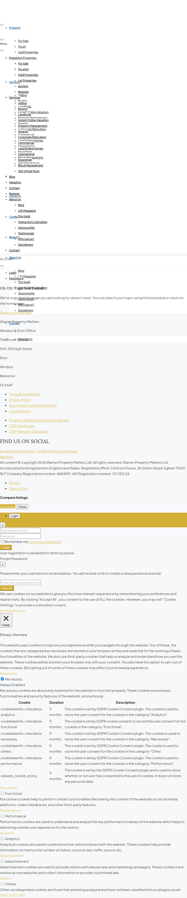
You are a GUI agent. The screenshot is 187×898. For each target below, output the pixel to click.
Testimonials (26, 233)
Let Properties (27, 58)
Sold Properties (28, 52)
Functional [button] (8, 787)
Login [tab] (14, 516)
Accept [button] (20, 610)
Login (6, 547)
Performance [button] (10, 810)
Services (14, 97)
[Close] (2, 524)
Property (15, 58)
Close (22, 507)
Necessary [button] (8, 673)
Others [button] (5, 878)
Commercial (26, 142)
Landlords (24, 114)
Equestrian (25, 159)
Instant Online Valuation (33, 112)
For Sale (23, 41)
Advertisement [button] (12, 855)
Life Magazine (27, 276)
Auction (23, 86)
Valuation (15, 182)
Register (23, 92)
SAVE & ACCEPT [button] (13, 895)
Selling (22, 95)
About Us (15, 257)
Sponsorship (26, 293)
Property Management (32, 125)
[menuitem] (12, 273)
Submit (7, 588)
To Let (22, 46)
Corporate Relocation (32, 129)
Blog (21, 270)
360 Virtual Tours (28, 171)
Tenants (23, 131)
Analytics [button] (7, 833)
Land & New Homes (30, 148)
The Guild (24, 282)
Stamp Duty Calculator (32, 222)
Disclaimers (25, 244)
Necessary (13, 679)
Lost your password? (45, 541)
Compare (7, 506)
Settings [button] (7, 610)
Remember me (15, 541)
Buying (22, 108)
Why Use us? (26, 304)
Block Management (30, 165)
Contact (14, 188)
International (26, 154)
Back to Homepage (15, 312)
